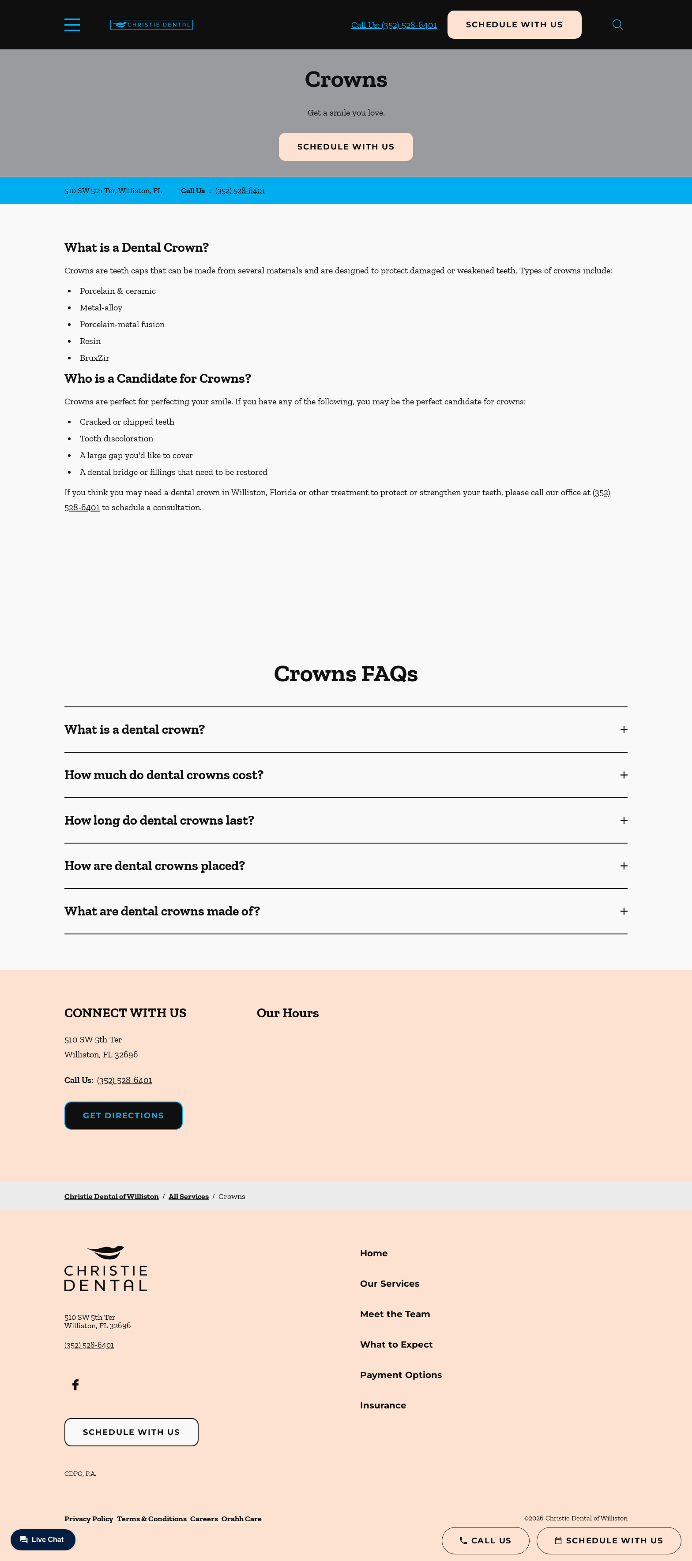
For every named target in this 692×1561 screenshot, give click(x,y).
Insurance (383, 1405)
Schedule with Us (514, 25)
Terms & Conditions (152, 1519)
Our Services (390, 1283)
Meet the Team (395, 1314)
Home (374, 1253)
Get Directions (123, 1115)
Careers (204, 1519)
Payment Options (401, 1375)
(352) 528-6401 (240, 190)
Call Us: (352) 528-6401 (394, 24)
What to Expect (396, 1344)
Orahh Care (242, 1519)
